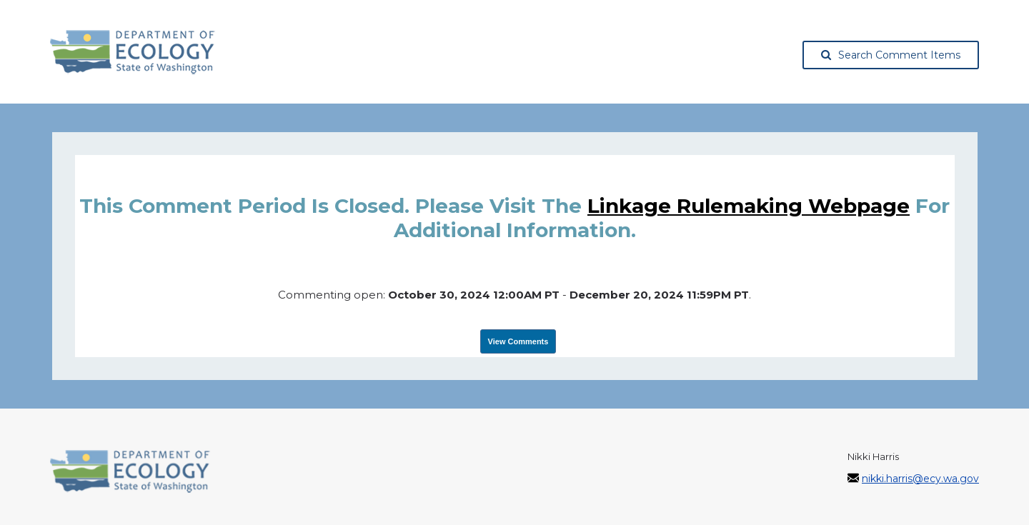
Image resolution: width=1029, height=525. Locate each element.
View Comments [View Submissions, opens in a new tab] (518, 341)
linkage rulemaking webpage (748, 206)
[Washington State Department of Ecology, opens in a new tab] (132, 52)
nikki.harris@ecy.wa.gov (920, 478)
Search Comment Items (890, 55)
